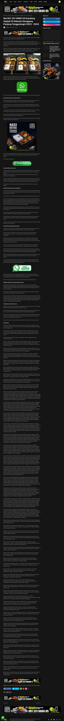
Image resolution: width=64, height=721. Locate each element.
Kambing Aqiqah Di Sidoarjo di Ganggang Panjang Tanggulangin (19, 15)
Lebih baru (6, 702)
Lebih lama (38, 702)
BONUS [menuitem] (45, 1)
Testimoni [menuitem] (25, 1)
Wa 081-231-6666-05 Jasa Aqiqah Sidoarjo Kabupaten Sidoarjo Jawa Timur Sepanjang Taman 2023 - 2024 (54, 49)
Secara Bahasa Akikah (35, 685)
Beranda (5, 15)
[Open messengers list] (2, 717)
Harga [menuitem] (15, 1)
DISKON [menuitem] (40, 1)
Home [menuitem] (11, 1)
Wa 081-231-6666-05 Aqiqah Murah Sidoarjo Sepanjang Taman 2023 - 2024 (54, 56)
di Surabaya (9, 288)
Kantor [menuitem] (35, 1)
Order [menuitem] (31, 1)
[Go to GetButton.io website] (3, 719)
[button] (60, 2)
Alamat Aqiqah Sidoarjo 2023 (51, 43)
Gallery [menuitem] (19, 1)
